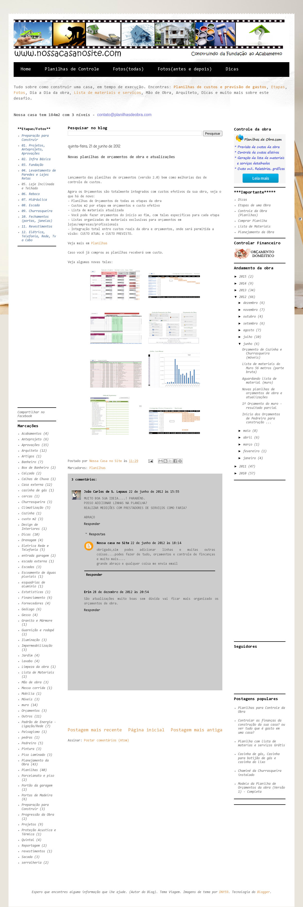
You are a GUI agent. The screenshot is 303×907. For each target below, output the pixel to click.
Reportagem (31, 845)
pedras (27, 737)
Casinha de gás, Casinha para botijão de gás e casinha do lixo (259, 758)
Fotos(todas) (128, 69)
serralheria (31, 862)
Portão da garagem (37, 785)
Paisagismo (31, 732)
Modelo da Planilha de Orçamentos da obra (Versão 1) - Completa (261, 787)
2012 (243, 297)
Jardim (27, 655)
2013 (243, 290)
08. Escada (31, 205)
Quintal (28, 840)
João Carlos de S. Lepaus (105, 491)
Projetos (29, 824)
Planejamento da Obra (256, 232)
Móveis (27, 699)
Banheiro (29, 462)
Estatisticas (32, 592)
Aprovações (31, 445)
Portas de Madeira (37, 795)
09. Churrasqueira (37, 211)
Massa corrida (33, 688)
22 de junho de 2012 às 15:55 (154, 491)
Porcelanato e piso (38, 776)
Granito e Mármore (37, 620)
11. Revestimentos (37, 226)
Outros (27, 716)
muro (25, 705)
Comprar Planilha (252, 221)
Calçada (28, 473)
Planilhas (99, 243)
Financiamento (33, 598)
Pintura (28, 749)
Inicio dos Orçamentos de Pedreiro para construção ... (261, 418)
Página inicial (146, 730)
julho (248, 337)
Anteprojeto (31, 439)
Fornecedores (32, 603)
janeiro (250, 458)
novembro (251, 310)
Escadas (28, 567)
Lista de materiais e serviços (107, 93)
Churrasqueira (33, 502)
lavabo (27, 661)
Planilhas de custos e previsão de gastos (220, 87)
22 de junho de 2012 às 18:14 (156, 543)
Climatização (32, 507)
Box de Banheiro (35, 467)
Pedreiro (29, 743)
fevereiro (252, 451)
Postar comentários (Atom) (106, 740)
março (248, 444)
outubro (250, 316)
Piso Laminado (33, 755)
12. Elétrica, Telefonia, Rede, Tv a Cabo (39, 236)
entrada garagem (35, 555)
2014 (243, 283)
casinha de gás (34, 490)
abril (248, 437)
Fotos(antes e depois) (185, 69)
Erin (87, 592)
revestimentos (33, 851)
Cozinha (28, 513)
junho (248, 344)
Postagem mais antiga (196, 730)
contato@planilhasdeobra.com (124, 114)
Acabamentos (31, 433)
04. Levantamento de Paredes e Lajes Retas (39, 174)
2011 (243, 466)
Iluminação (31, 640)
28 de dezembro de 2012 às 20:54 (121, 592)
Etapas (278, 87)
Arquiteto (30, 450)
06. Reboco (31, 194)
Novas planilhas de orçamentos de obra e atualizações (262, 393)
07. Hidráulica (34, 199)
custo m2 (29, 519)
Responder (92, 524)
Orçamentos (31, 710)
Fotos (19, 93)
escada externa (34, 561)
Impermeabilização (37, 645)
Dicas (232, 69)
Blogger (263, 892)
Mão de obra (31, 682)
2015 (243, 276)
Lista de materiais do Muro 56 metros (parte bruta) (263, 368)
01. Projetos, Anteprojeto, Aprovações (33, 149)
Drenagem (29, 540)
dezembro (251, 303)
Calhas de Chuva (35, 479)
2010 (243, 473)
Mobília (28, 693)
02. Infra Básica (36, 159)
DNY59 (223, 892)
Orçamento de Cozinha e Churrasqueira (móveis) (262, 353)
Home (26, 69)
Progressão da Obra (38, 814)
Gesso (26, 615)
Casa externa (32, 485)
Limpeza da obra (35, 667)
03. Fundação (32, 165)
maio (247, 431)
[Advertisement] (161, 708)
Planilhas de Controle (72, 69)
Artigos (28, 456)
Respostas (97, 534)
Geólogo (28, 609)
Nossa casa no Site (113, 543)
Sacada (27, 857)
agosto (249, 330)
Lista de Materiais (38, 672)
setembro (251, 323)
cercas (27, 496)
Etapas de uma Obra (254, 205)
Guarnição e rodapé (38, 630)
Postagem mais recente (95, 730)
